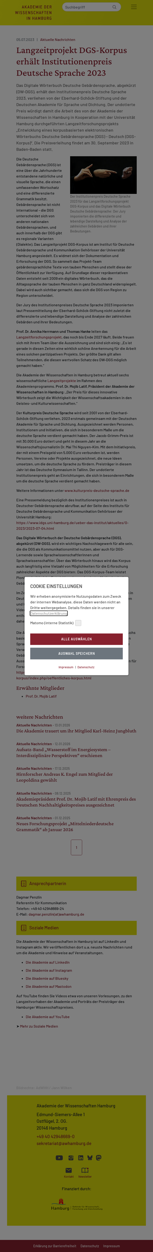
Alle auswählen (76, 639)
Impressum (66, 667)
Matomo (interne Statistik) (55, 623)
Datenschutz (85, 667)
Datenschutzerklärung (48, 613)
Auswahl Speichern (76, 653)
